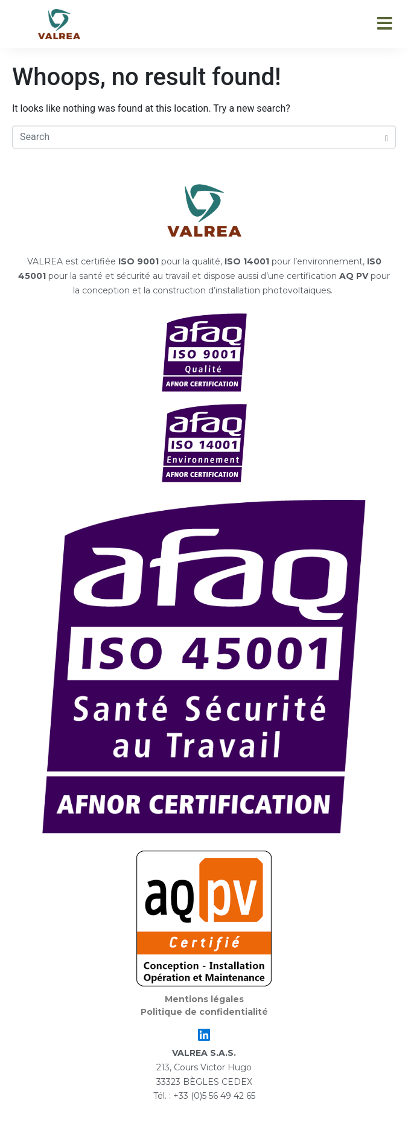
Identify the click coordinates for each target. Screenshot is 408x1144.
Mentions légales (204, 999)
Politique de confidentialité (204, 1011)
